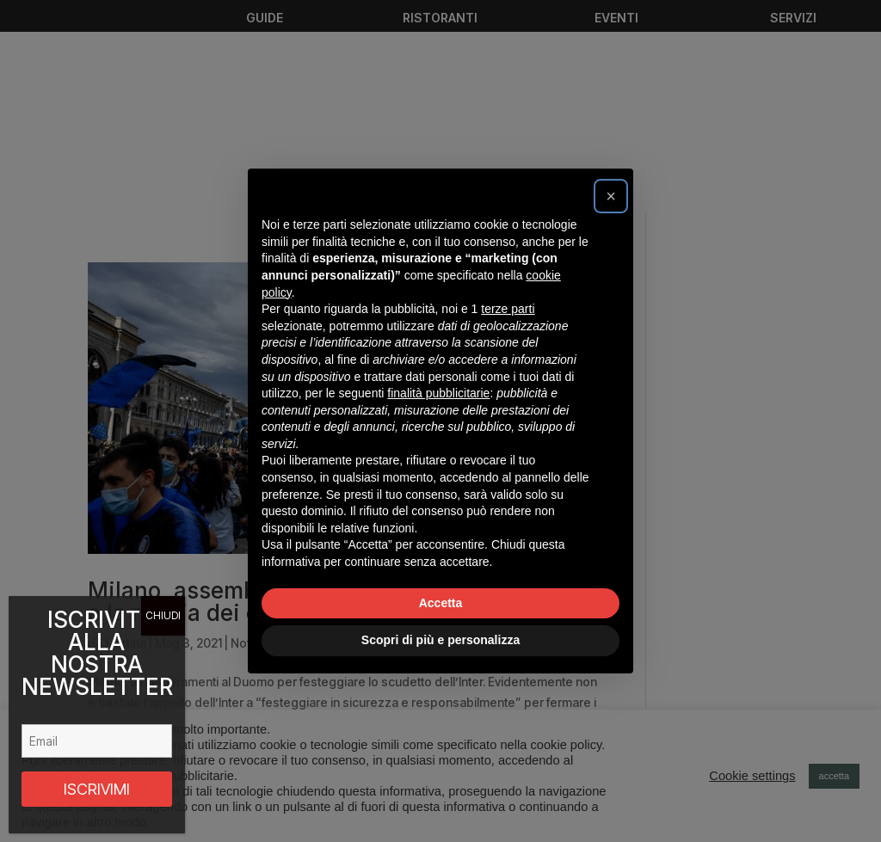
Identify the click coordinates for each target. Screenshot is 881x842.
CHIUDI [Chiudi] (163, 615)
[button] (611, 196)
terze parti (507, 309)
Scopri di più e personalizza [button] (440, 640)
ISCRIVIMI (97, 789)
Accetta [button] (441, 603)
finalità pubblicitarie (438, 393)
